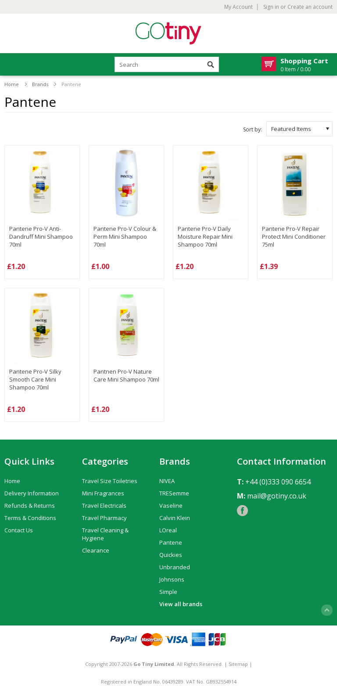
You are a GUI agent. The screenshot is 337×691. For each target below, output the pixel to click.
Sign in (271, 7)
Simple (168, 592)
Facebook (242, 510)
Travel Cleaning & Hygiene (105, 534)
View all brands (180, 604)
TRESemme (174, 493)
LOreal (168, 530)
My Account (238, 7)
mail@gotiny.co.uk (276, 496)
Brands (40, 84)
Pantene (170, 542)
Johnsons (171, 579)
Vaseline (171, 505)
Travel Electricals (104, 505)
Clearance (95, 550)
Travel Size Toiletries (109, 481)
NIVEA (167, 481)
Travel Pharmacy (104, 518)
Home (11, 84)
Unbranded (174, 567)
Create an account (310, 7)
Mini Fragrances (103, 493)
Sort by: (252, 129)
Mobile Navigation (11, 65)
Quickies (170, 555)
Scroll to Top (327, 610)
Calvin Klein (174, 518)
